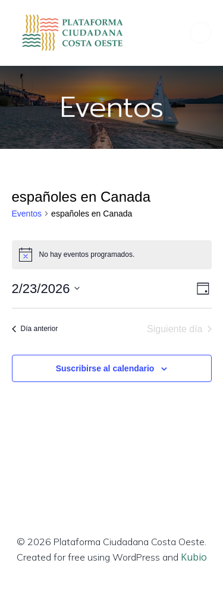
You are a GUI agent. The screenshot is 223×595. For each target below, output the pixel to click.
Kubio (194, 557)
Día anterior (35, 328)
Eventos (27, 213)
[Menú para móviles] (200, 32)
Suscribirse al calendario (105, 368)
